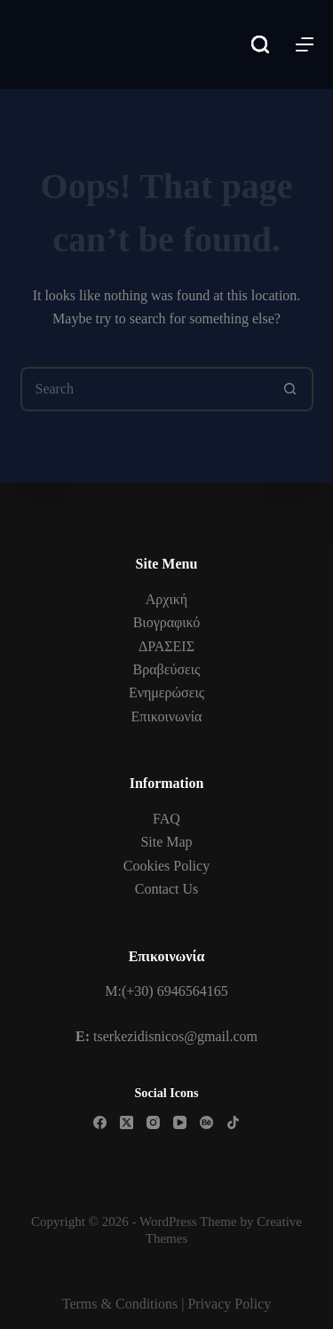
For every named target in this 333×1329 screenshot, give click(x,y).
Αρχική (166, 599)
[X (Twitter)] (126, 1122)
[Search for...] (144, 389)
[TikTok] (233, 1122)
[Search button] (291, 389)
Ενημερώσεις (166, 692)
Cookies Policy (166, 865)
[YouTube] (179, 1122)
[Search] (260, 44)
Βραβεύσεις (167, 669)
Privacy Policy (229, 1303)
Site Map (166, 841)
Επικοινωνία (166, 716)
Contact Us (167, 888)
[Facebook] (100, 1122)
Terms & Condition (117, 1303)
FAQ (166, 818)
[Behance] (206, 1122)
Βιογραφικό (167, 622)
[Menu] (304, 44)
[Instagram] (153, 1122)
